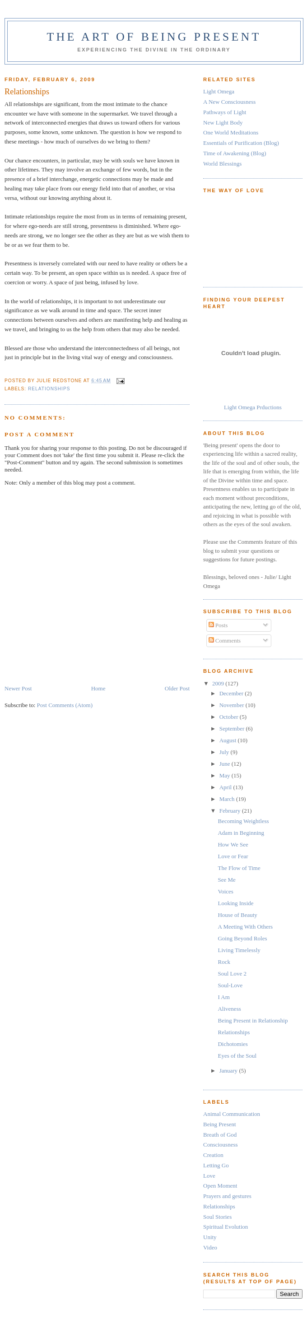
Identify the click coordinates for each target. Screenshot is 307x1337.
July (225, 752)
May (225, 775)
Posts (218, 625)
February (230, 810)
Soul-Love (230, 985)
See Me (226, 879)
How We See (233, 844)
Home (98, 688)
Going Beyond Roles (242, 938)
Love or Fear (233, 856)
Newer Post (18, 688)
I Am (223, 997)
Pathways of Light (224, 112)
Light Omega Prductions (253, 407)
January (229, 1070)
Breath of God (220, 1134)
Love (209, 1175)
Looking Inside (235, 903)
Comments (225, 640)
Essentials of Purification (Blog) (241, 142)
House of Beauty (237, 914)
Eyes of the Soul (237, 1055)
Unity (210, 1237)
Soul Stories (217, 1216)
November (232, 705)
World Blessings (222, 163)
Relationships (49, 388)
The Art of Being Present (154, 36)
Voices (225, 891)
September (232, 728)
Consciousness (220, 1144)
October (229, 716)
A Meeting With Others (245, 926)
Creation (213, 1155)
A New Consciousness (229, 101)
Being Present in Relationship (253, 1020)
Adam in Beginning (241, 832)
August (228, 740)
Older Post (177, 688)
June (225, 763)
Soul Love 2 (232, 973)
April (226, 787)
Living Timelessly (239, 950)
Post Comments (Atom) (65, 705)
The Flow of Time (239, 868)
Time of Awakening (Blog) (234, 153)
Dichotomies (232, 1044)
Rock (224, 961)
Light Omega (218, 91)
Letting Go (216, 1165)
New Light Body (222, 122)
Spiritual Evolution (225, 1226)
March (227, 799)
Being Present (219, 1124)
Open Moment (220, 1185)
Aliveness (229, 1008)
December (232, 693)
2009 (218, 683)
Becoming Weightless (243, 821)
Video (210, 1247)
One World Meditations (230, 132)
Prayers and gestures (227, 1196)
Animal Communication (231, 1113)
